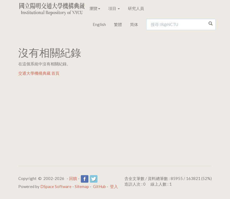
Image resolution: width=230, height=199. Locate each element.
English (99, 24)
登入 (114, 186)
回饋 (73, 178)
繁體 (118, 24)
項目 (114, 8)
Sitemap (82, 186)
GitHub (99, 186)
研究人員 (136, 8)
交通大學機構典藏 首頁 (38, 73)
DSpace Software (55, 186)
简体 (134, 24)
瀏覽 (94, 8)
